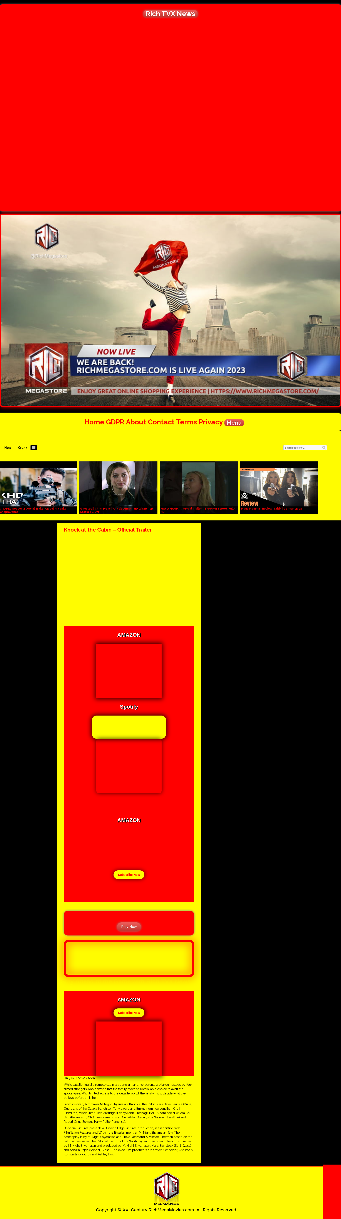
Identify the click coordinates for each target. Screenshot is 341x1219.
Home (94, 422)
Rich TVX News (170, 13)
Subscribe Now (129, 874)
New (8, 447)
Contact (161, 422)
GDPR (115, 422)
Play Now (129, 927)
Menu (234, 422)
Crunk (22, 447)
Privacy (211, 422)
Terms (186, 422)
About (136, 422)
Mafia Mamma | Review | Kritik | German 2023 (271, 508)
